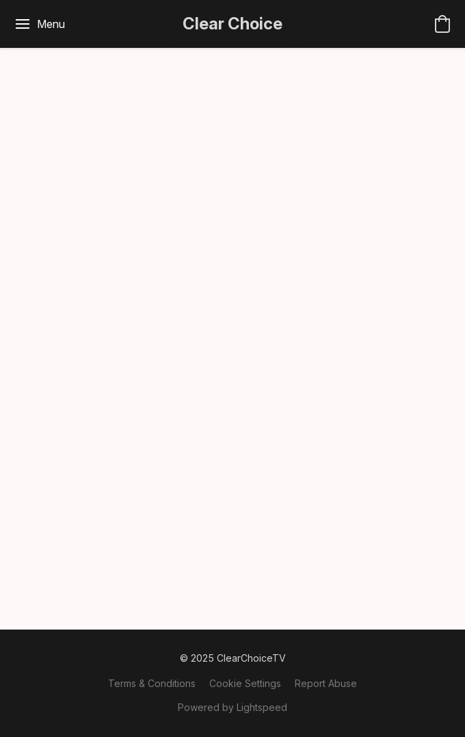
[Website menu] (39, 24)
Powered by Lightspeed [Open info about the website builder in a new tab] (232, 707)
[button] (232, 24)
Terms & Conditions (152, 683)
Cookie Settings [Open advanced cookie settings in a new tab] (245, 683)
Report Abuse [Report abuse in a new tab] (326, 683)
